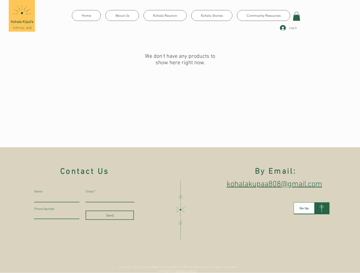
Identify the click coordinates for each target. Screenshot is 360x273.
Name (38, 191)
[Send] (110, 215)
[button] (296, 16)
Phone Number (44, 209)
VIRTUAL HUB (22, 28)
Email (90, 191)
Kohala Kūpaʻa (22, 22)
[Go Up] (304, 208)
